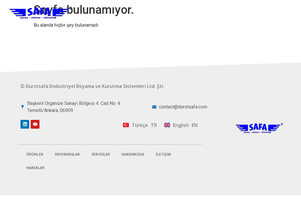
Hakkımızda (274, 6)
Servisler (237, 7)
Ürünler (165, 7)
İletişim (279, 20)
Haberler (35, 167)
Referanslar (200, 6)
